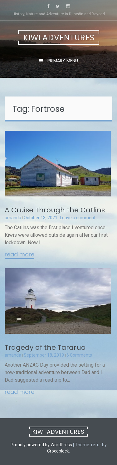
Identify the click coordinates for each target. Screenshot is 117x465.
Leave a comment (77, 217)
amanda (13, 217)
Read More (19, 254)
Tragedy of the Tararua (45, 347)
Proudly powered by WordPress (41, 444)
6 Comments (79, 355)
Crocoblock (58, 450)
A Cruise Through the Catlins (55, 210)
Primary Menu (62, 60)
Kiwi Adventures (59, 37)
